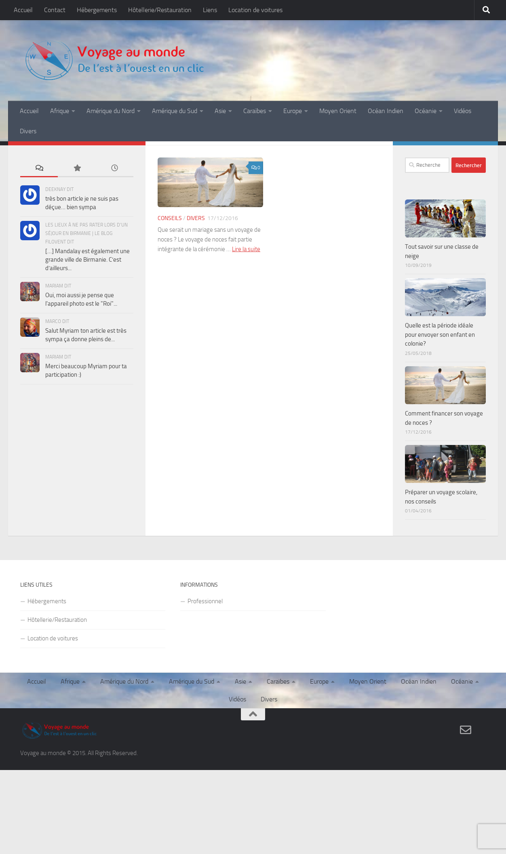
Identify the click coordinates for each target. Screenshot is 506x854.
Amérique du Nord (110, 111)
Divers (28, 131)
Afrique (59, 111)
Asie (220, 111)
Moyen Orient (337, 111)
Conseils (170, 218)
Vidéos (462, 111)
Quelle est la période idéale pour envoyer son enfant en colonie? (440, 334)
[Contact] (465, 730)
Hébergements (97, 10)
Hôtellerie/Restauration (160, 10)
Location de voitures (255, 10)
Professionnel (205, 601)
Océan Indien (385, 111)
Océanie (425, 111)
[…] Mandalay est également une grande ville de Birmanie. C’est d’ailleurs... (87, 260)
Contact (54, 10)
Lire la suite (246, 249)
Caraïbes (254, 111)
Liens (210, 10)
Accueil (23, 10)
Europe (292, 111)
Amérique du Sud (174, 111)
